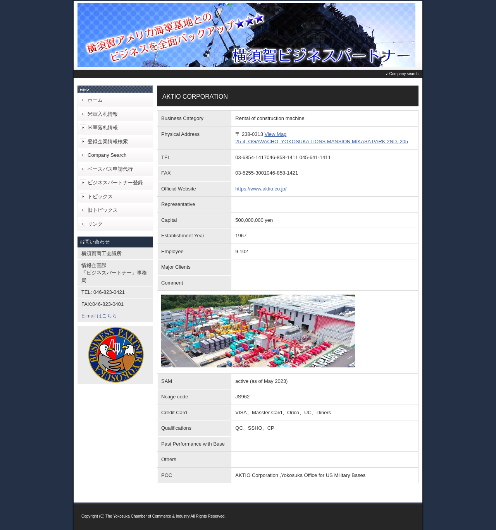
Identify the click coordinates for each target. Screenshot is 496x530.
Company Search (107, 155)
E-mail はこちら (99, 316)
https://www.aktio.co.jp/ (260, 189)
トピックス (100, 196)
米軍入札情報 (103, 114)
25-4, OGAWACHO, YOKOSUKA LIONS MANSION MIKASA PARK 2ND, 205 (321, 141)
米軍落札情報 (103, 127)
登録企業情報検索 (108, 141)
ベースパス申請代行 (110, 169)
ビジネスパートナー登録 (115, 182)
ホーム (95, 100)
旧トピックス (103, 210)
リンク (95, 224)
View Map (276, 134)
